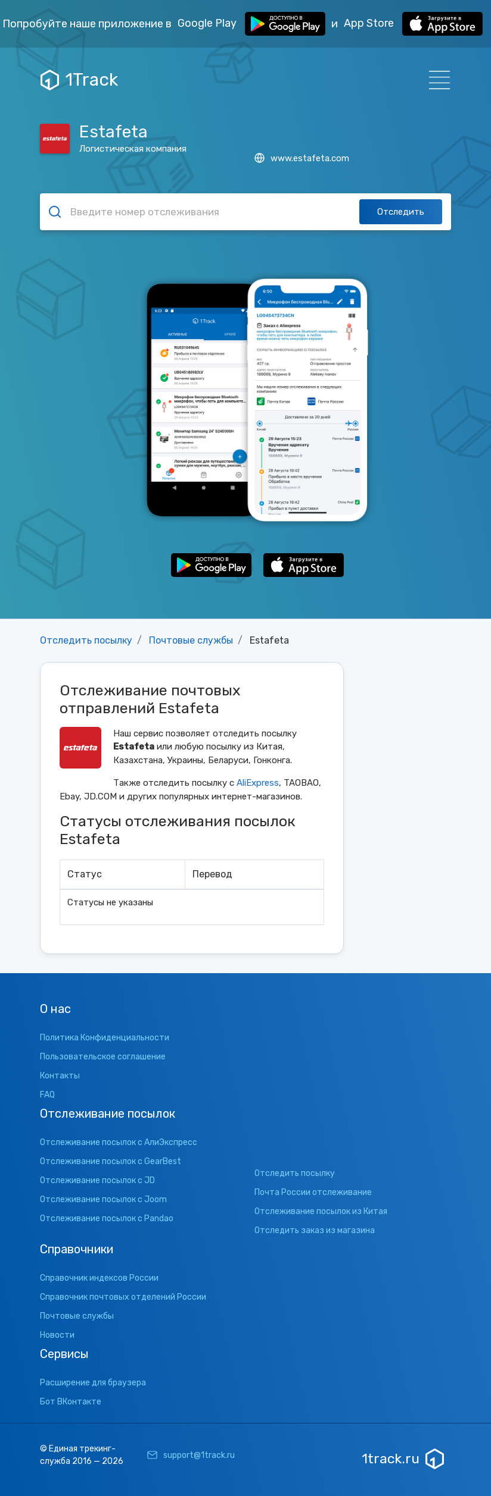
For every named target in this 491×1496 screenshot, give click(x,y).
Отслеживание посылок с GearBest (110, 1161)
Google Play (251, 24)
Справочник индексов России (99, 1278)
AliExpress (258, 782)
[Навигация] (435, 80)
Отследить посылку (86, 640)
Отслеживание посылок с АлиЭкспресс (118, 1142)
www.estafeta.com (301, 158)
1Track (79, 79)
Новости (57, 1335)
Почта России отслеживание (313, 1192)
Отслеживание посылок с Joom (103, 1199)
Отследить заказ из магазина (314, 1230)
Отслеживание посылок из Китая (320, 1211)
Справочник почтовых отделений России (123, 1297)
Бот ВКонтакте (70, 1402)
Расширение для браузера (93, 1383)
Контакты (60, 1076)
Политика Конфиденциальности (104, 1038)
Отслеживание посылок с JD (97, 1180)
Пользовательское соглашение (103, 1057)
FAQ (47, 1095)
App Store (413, 24)
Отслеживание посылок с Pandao (106, 1218)
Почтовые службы (191, 640)
